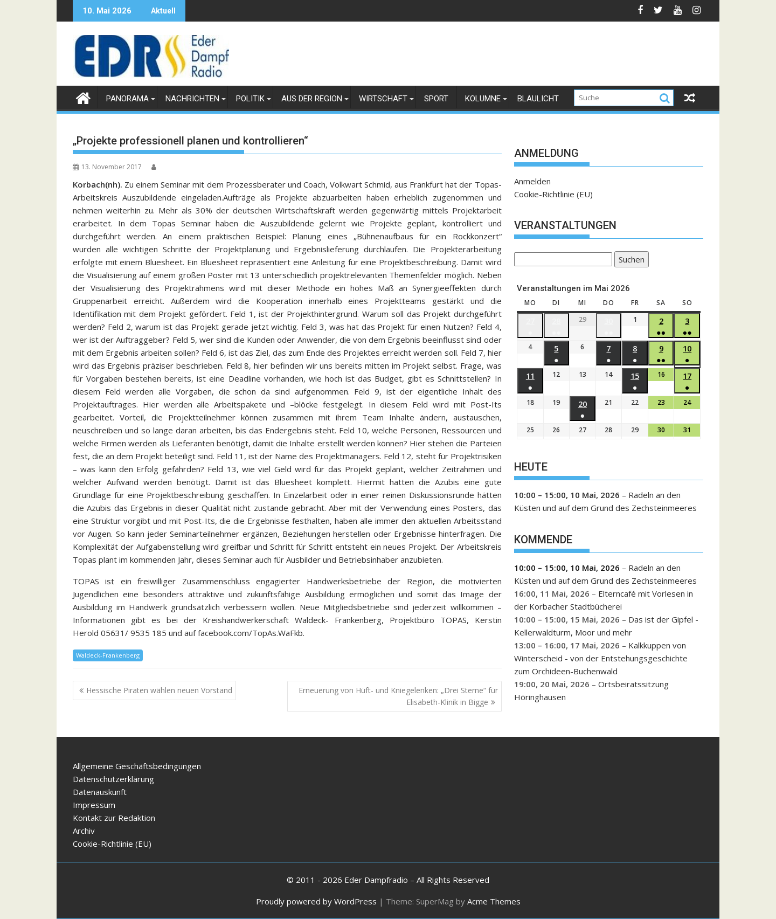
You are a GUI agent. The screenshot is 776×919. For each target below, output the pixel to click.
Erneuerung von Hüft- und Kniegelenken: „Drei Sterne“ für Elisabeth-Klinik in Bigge (398, 696)
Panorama (127, 98)
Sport (436, 98)
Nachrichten (192, 98)
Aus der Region (311, 98)
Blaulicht (538, 98)
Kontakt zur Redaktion (114, 817)
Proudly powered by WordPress (316, 901)
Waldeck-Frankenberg (108, 655)
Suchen (629, 260)
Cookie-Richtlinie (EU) (553, 194)
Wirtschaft (383, 98)
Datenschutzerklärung (113, 778)
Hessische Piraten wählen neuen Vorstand (159, 690)
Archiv (84, 830)
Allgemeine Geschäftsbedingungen (137, 766)
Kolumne (483, 98)
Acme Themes (494, 901)
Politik (250, 98)
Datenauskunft (100, 791)
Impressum (94, 804)
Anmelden (532, 181)
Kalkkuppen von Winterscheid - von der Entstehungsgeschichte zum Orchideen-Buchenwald (601, 658)
